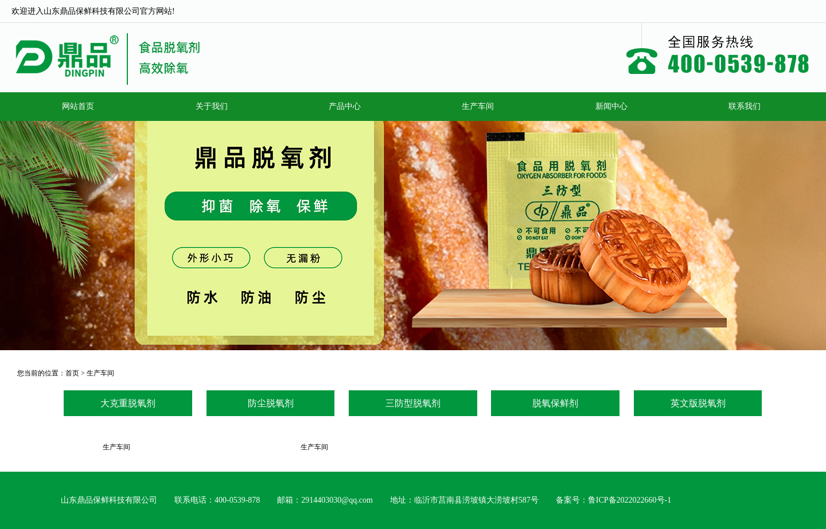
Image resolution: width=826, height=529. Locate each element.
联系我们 (744, 106)
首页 (72, 373)
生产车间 (478, 106)
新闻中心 (611, 106)
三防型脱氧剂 (413, 403)
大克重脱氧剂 (127, 403)
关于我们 (212, 106)
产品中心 (345, 106)
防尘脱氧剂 (271, 403)
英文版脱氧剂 (698, 403)
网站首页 (78, 106)
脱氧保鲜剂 (555, 403)
